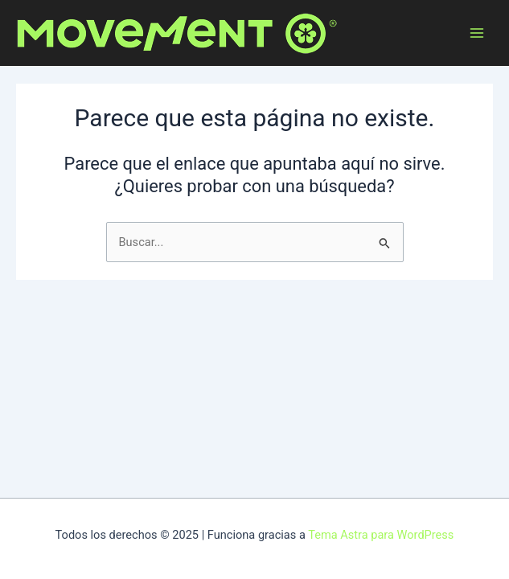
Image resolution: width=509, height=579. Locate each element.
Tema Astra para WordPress (381, 535)
